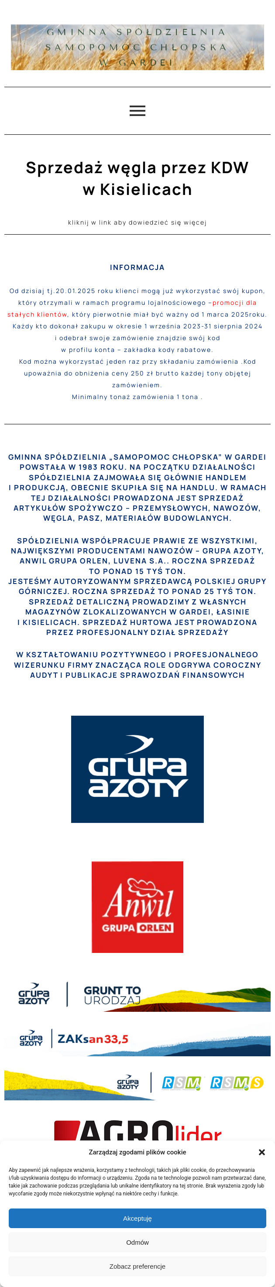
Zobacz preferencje (137, 1266)
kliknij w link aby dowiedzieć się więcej (137, 222)
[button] (262, 1152)
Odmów (137, 1242)
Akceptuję (137, 1218)
